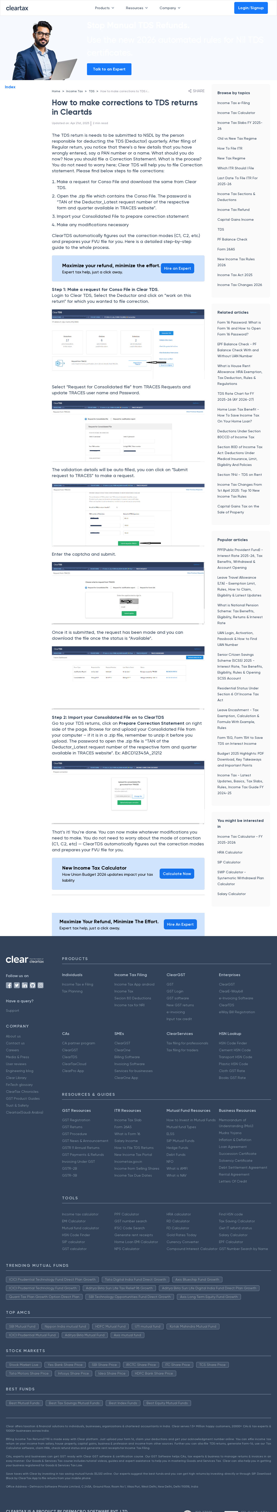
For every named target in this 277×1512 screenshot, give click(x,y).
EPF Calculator (231, 1242)
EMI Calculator (73, 1221)
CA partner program (78, 1043)
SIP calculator (73, 1242)
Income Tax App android (134, 984)
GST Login (175, 991)
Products (105, 8)
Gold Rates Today (181, 1235)
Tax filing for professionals (187, 1043)
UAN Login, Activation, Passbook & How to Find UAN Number (237, 639)
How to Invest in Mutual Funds (191, 1120)
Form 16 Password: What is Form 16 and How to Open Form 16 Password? (239, 328)
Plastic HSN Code (233, 1064)
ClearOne (122, 1050)
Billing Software (127, 1057)
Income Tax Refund (233, 210)
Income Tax (74, 91)
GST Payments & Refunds (83, 1155)
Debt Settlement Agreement (243, 1167)
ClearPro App (73, 1071)
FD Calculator (178, 1228)
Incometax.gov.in (128, 1161)
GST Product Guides (23, 1098)
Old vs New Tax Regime (237, 138)
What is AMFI (177, 1168)
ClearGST (227, 984)
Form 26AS (226, 249)
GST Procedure (74, 1134)
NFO (170, 1161)
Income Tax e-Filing (233, 103)
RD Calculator (178, 1221)
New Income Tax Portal (133, 1155)
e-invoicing (176, 1012)
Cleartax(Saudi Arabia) (24, 1112)
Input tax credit (179, 1019)
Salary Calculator (231, 894)
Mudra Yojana (230, 1133)
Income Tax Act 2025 (235, 275)
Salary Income (126, 1141)
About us (13, 1036)
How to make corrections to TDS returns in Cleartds (136, 91)
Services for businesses (133, 1071)
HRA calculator (179, 1214)
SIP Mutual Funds (180, 1141)
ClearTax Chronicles (22, 1092)
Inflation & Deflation (235, 1140)
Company (171, 8)
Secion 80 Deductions (132, 998)
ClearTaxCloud (74, 1064)
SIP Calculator (228, 862)
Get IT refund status (235, 1228)
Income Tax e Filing (77, 984)
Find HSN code (231, 1214)
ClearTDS (226, 1005)
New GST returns (180, 1005)
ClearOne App (126, 1078)
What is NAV (177, 1175)
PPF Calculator (126, 1214)
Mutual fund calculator (80, 1228)
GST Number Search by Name (243, 1249)
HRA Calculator (229, 852)
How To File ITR (229, 148)
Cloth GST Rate (232, 1071)
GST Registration (76, 1120)
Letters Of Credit (233, 1181)
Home (56, 91)
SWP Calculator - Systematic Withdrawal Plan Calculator (240, 878)
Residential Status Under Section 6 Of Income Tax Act (238, 694)
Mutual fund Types (181, 1127)
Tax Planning (72, 991)
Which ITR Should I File (235, 168)
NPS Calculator (126, 1249)
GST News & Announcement (85, 1141)
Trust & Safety (17, 1105)
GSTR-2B (69, 1168)
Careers (12, 1050)
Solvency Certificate (236, 1160)
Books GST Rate (232, 1078)
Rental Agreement (234, 1174)
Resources (138, 8)
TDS (91, 91)
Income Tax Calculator (236, 113)
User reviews (16, 1064)
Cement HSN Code (235, 1050)
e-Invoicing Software (236, 998)
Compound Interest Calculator (192, 1249)
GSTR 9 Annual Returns (81, 1148)
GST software (178, 998)
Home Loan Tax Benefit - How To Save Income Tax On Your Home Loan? (238, 415)
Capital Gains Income (235, 219)
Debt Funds (176, 1155)
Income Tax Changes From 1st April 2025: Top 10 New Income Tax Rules (239, 490)
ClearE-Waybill (231, 991)
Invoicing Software (129, 1064)
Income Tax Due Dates (133, 1175)
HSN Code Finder (233, 1043)
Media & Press (17, 1057)
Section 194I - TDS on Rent (239, 475)
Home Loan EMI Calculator (136, 1242)
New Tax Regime (231, 158)
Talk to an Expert (109, 69)
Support (12, 1010)
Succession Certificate (237, 1154)
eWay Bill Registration (237, 1012)
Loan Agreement (233, 1147)
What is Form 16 (127, 1134)
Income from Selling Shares (136, 1168)
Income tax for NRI (129, 1005)
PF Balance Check (232, 239)
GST (170, 984)
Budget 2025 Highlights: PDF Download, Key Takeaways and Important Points (240, 759)
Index (10, 87)
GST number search (130, 1221)
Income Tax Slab (128, 1120)
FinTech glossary (19, 1085)
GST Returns (72, 1127)
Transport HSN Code (235, 1057)
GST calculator (74, 1249)
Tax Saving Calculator (237, 1221)
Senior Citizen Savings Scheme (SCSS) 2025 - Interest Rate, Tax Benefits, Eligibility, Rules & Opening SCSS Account (240, 666)
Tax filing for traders (182, 1050)
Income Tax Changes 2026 (239, 285)
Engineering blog (19, 1071)
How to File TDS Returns (134, 1148)
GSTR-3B (69, 1175)
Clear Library (16, 1078)
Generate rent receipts (133, 1235)
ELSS (170, 1134)
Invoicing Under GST (78, 1161)
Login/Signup (251, 7)
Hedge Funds (177, 1148)
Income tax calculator (80, 1214)
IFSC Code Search (129, 1228)
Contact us (15, 1043)
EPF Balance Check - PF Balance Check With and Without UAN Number (238, 350)
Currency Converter (183, 1242)
